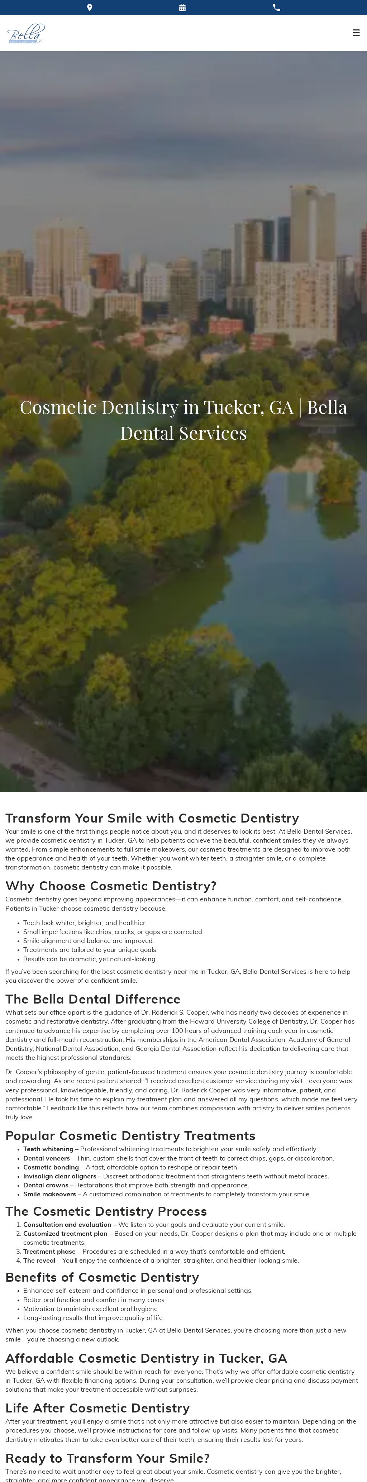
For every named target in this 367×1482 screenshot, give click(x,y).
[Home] (26, 33)
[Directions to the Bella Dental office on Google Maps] (89, 7)
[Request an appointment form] (182, 7)
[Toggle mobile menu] (356, 32)
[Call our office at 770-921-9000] (276, 7)
